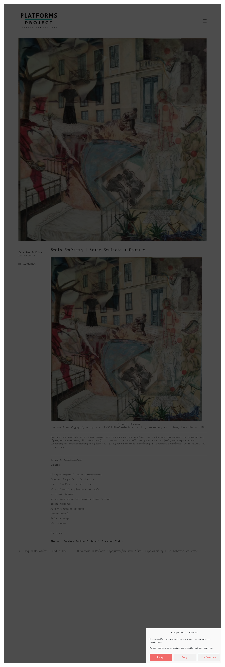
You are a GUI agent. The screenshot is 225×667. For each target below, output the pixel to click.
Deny (184, 657)
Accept (161, 657)
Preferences (208, 657)
